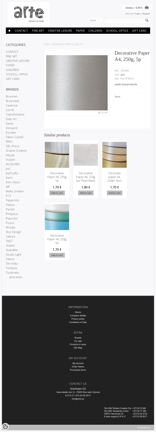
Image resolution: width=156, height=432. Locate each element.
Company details (78, 315)
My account (77, 363)
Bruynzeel (12, 101)
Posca (10, 223)
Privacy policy (78, 319)
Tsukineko (12, 272)
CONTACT (21, 30)
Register (146, 13)
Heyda (10, 155)
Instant (10, 159)
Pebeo (10, 205)
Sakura (10, 236)
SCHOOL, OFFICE (117, 30)
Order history (78, 366)
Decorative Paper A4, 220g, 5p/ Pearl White (84, 178)
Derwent (11, 128)
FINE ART (38, 30)
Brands (78, 338)
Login (137, 13)
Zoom (104, 112)
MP (8, 187)
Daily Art (11, 119)
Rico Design (13, 232)
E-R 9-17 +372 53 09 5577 (78, 395)
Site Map (78, 348)
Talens (10, 259)
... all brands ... (15, 277)
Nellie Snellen (15, 191)
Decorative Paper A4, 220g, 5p (140, 177)
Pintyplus (12, 214)
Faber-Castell (14, 137)
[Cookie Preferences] (5, 426)
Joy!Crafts (12, 173)
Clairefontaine (15, 114)
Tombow (11, 268)
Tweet (117, 96)
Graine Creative (16, 150)
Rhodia (10, 227)
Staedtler (12, 250)
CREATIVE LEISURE (60, 30)
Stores (78, 312)
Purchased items (78, 370)
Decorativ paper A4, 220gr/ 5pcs (112, 177)
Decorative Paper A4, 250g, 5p (67, 44)
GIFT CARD (139, 30)
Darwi (9, 123)
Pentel (10, 209)
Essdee (11, 132)
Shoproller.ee (143, 429)
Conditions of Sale (78, 322)
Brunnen (12, 96)
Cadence (12, 105)
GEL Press (13, 146)
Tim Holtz (12, 263)
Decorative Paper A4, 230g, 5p (56, 177)
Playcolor (12, 218)
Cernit (10, 110)
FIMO (9, 141)
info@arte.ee (78, 399)
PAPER (80, 30)
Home (47, 44)
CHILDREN (95, 30)
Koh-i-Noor (13, 182)
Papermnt (12, 200)
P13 (8, 196)
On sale (78, 341)
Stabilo (10, 245)
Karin (9, 178)
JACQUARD (13, 164)
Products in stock (78, 344)
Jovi (8, 169)
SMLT (9, 241)
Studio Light (13, 254)
